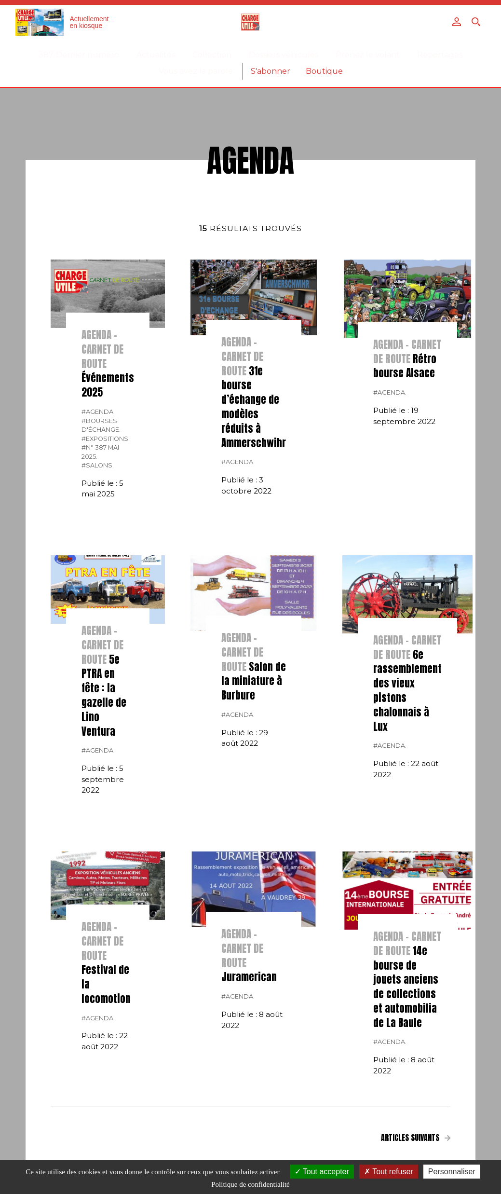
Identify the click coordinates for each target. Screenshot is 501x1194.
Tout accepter (322, 1171)
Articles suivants (415, 1137)
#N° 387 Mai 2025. (100, 452)
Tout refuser (388, 1171)
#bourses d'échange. (101, 425)
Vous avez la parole (196, 71)
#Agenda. (98, 411)
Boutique (324, 71)
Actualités (155, 54)
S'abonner (270, 71)
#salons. (97, 465)
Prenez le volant (368, 54)
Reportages (439, 54)
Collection (211, 54)
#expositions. (105, 438)
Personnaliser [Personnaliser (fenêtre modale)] (451, 1171)
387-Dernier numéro (79, 54)
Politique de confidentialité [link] (250, 1184)
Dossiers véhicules (283, 54)
